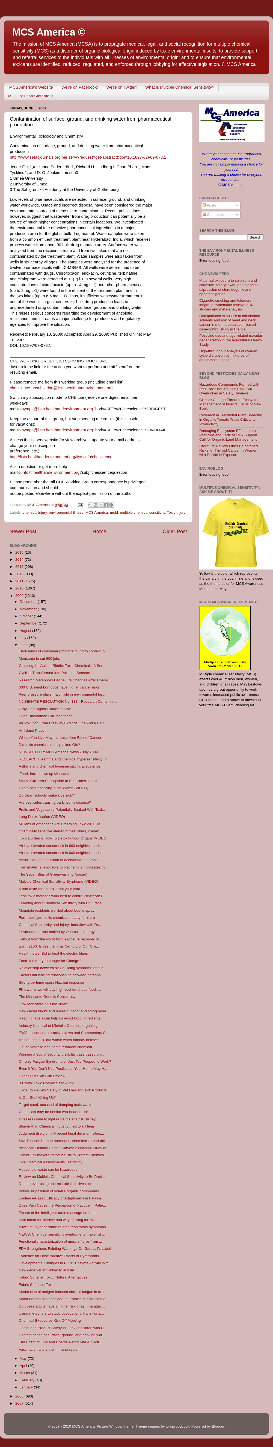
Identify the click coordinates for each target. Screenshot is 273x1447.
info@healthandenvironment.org (50, 472)
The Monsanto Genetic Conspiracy (47, 997)
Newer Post (23, 531)
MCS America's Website (31, 87)
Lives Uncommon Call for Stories (46, 716)
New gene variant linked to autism (46, 1270)
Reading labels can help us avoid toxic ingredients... (61, 1018)
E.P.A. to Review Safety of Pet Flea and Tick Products (63, 1090)
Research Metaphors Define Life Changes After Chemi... (65, 680)
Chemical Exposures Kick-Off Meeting (50, 1320)
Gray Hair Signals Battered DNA (45, 709)
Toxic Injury (176, 512)
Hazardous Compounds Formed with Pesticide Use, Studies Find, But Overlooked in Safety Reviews (229, 388)
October (27, 616)
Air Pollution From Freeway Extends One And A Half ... (63, 723)
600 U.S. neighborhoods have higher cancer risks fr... (62, 687)
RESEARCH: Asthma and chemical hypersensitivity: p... (64, 759)
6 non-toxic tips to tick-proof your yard (49, 889)
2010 (20, 588)
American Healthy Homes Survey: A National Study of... (64, 1148)
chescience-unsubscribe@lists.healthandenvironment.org (61, 388)
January (27, 1387)
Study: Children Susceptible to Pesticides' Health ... (61, 781)
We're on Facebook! (79, 87)
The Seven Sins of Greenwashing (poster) (53, 874)
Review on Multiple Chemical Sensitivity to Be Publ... (62, 1177)
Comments (214, 215)
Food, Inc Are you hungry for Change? (50, 961)
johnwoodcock (177, 1426)
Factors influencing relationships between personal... (62, 975)
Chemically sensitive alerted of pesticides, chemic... (61, 831)
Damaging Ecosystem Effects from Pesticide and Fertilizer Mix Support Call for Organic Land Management (228, 435)
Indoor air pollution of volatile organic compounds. (59, 1191)
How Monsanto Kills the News (43, 1004)
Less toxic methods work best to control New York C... (63, 896)
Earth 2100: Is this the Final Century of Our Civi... (59, 946)
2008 (20, 1396)
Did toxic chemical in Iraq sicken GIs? (49, 745)
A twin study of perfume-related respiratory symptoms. (63, 1227)
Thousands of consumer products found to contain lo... (63, 651)
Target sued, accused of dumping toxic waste (55, 1105)
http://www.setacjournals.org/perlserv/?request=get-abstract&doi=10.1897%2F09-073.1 (88, 157)
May (24, 1358)
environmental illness (66, 512)
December (29, 602)
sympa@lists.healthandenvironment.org (57, 409)
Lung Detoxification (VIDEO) (42, 817)
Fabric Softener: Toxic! (37, 1285)
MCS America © (48, 32)
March (25, 1373)
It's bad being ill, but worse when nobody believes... (61, 1040)
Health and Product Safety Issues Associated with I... (62, 1328)
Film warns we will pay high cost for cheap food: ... (60, 989)
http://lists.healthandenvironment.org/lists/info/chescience (61, 457)
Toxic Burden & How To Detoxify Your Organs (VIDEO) (63, 838)
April (24, 1366)
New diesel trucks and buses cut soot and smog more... (64, 1011)
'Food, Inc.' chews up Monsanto (44, 774)
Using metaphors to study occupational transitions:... (61, 1313)
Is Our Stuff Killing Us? (37, 1098)
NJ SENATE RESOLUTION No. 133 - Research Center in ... (68, 701)
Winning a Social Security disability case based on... (61, 1054)
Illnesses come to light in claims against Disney (57, 1119)
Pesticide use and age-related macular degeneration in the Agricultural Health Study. (230, 339)
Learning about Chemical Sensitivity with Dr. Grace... (62, 903)
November (29, 609)
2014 (20, 559)
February (27, 1380)
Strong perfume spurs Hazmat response (51, 982)
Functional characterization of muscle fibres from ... (60, 1241)
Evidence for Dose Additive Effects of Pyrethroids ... (61, 1256)
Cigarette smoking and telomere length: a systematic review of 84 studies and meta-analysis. (226, 304)
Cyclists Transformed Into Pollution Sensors (54, 673)
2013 (20, 567)
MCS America (96, 512)
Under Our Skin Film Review (42, 1076)
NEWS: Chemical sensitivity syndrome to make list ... (62, 1234)
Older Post (175, 531)
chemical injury (35, 512)
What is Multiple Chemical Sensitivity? (179, 87)
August (26, 631)
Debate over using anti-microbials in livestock (56, 1184)
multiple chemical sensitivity (142, 512)
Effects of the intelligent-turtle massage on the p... (59, 1213)
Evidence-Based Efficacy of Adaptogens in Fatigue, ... (62, 1198)
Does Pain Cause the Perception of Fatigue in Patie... (62, 1205)
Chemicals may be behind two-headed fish (53, 1112)
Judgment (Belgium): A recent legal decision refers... (61, 1133)
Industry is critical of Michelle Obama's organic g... (60, 1026)
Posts (209, 205)
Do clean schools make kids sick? (46, 795)
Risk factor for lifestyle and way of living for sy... (57, 1220)
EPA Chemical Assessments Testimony (50, 1162)
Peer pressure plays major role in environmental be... (62, 694)
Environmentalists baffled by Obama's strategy (57, 932)
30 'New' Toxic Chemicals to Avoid (47, 1083)
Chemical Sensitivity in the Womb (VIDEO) (53, 788)
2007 (20, 1403)
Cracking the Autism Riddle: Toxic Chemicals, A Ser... (62, 666)
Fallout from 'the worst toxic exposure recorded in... (60, 939)
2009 (20, 596)
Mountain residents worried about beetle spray (56, 910)
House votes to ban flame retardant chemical (55, 1047)
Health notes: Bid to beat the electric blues (53, 953)
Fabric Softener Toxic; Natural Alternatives (53, 1277)
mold (114, 512)
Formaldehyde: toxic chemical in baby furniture (57, 918)
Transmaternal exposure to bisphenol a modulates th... (63, 867)
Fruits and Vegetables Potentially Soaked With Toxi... (62, 809)
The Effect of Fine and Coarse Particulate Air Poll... (60, 1342)
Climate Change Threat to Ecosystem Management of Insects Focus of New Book (230, 404)
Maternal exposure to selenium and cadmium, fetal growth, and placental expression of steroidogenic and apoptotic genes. (229, 287)
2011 (20, 581)
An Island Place (31, 730)
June (24, 645)
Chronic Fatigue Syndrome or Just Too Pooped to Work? (65, 1061)
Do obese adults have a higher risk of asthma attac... (62, 1306)
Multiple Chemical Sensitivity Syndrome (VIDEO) (58, 881)
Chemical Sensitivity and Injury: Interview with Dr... (60, 925)
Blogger (218, 1426)
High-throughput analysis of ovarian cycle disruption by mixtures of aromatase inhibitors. (228, 355)
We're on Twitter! (121, 87)
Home (99, 531)
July (23, 638)
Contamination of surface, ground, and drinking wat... (62, 1335)
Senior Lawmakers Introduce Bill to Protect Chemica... (63, 1155)
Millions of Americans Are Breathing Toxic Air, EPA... (61, 824)
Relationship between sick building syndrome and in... (62, 968)
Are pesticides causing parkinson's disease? (55, 802)
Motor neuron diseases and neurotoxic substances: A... (64, 1299)
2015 (20, 552)
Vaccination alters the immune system (50, 1349)
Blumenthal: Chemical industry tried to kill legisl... (59, 1126)
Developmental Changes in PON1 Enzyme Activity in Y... (65, 1263)
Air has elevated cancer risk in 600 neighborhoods (59, 846)
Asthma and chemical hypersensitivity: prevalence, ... (62, 766)
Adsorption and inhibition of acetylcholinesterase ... (60, 860)
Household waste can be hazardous (48, 1169)
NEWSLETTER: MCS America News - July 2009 (58, 752)
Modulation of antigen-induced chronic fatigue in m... (61, 1292)
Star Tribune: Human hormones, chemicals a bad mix (62, 1141)
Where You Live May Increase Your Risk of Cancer (60, 738)
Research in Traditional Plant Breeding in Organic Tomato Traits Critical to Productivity (230, 419)
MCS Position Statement (30, 96)
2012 (20, 574)
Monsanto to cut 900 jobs (39, 658)
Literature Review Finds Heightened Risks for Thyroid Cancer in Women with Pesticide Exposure (228, 450)
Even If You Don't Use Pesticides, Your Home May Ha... (64, 1069)
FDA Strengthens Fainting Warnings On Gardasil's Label (65, 1248)
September (29, 623)
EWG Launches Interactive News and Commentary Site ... (66, 1033)
